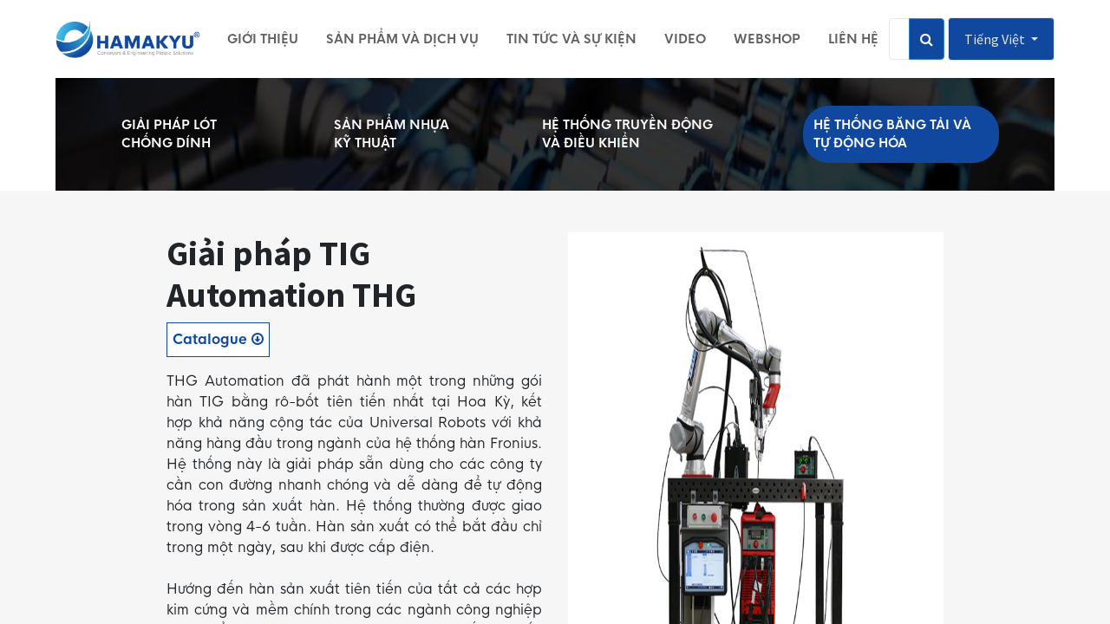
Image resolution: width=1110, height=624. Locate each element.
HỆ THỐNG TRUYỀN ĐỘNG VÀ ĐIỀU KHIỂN (627, 134)
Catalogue (218, 339)
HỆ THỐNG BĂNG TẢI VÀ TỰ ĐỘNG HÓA (892, 134)
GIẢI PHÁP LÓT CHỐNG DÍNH (169, 134)
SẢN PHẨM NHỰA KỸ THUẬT (391, 134)
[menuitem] (262, 39)
